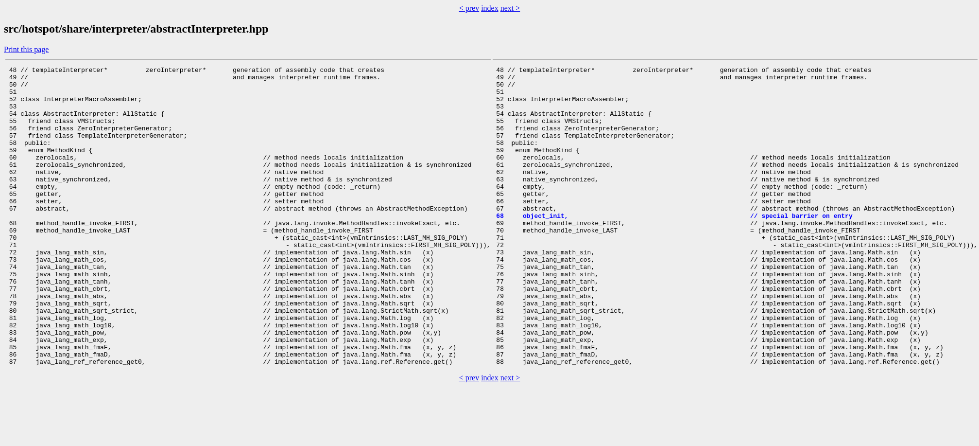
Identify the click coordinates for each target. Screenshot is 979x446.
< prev (469, 8)
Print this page (26, 49)
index (489, 8)
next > (510, 8)
